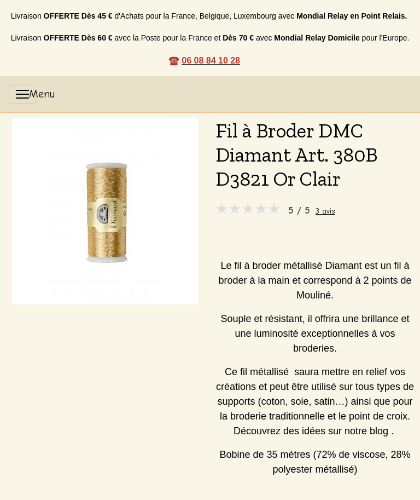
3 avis (325, 211)
